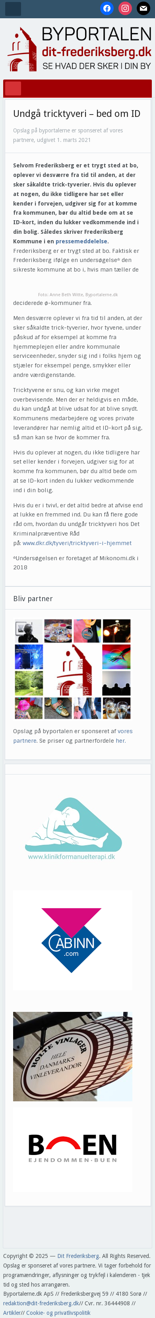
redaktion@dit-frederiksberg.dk (41, 1303)
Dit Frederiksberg (78, 1256)
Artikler (12, 1313)
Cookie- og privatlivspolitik (58, 1313)
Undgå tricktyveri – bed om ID (77, 113)
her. (121, 740)
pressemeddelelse (81, 241)
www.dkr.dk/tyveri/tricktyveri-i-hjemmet (77, 543)
